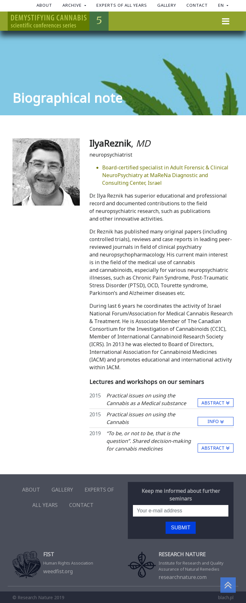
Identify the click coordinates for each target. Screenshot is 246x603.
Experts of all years (121, 5)
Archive (72, 5)
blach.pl (226, 597)
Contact (197, 5)
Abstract (215, 403)
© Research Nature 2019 (38, 597)
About (44, 5)
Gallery (166, 5)
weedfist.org (65, 563)
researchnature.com (181, 566)
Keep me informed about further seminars (181, 494)
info (216, 421)
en (221, 5)
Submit (180, 527)
